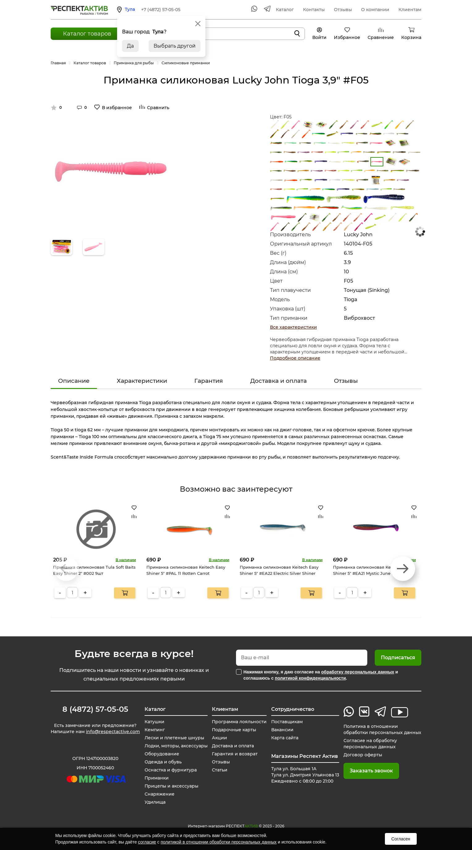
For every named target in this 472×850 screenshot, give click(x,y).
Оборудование (161, 754)
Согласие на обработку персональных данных (370, 744)
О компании (375, 9)
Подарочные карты (234, 730)
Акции (219, 738)
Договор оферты (362, 755)
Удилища (154, 802)
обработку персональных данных (357, 671)
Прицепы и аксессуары (171, 786)
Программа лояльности (239, 721)
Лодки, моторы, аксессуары (175, 746)
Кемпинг (154, 730)
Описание (74, 380)
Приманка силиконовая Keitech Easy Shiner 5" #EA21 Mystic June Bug (372, 570)
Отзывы (343, 9)
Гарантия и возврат (235, 754)
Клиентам (409, 9)
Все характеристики (293, 327)
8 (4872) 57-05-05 (95, 709)
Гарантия (208, 380)
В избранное (117, 107)
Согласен (400, 838)
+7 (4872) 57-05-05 (160, 9)
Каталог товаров (87, 33)
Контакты (314, 9)
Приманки (156, 778)
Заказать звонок (371, 771)
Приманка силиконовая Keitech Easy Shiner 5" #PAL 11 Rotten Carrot (185, 570)
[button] (402, 568)
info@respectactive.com (113, 731)
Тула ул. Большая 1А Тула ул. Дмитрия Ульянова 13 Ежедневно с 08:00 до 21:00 (305, 775)
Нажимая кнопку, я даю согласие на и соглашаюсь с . (320, 675)
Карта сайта (284, 738)
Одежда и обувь (162, 762)
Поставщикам (287, 721)
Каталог (285, 9)
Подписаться (398, 657)
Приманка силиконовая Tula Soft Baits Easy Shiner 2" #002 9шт (94, 570)
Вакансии (282, 730)
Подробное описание (295, 358)
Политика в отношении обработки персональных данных (382, 729)
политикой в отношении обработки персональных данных (218, 841)
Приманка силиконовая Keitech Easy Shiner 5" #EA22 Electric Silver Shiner (279, 570)
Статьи (219, 770)
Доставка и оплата (278, 380)
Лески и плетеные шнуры (174, 738)
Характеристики (142, 380)
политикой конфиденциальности (310, 678)
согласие (147, 841)
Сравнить (158, 107)
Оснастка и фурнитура (170, 770)
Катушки (154, 721)
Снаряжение (159, 794)
